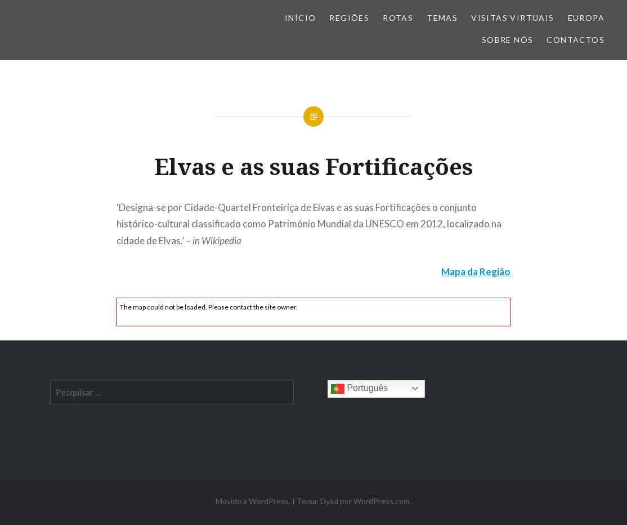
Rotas (398, 18)
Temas (442, 18)
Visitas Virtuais (512, 18)
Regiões (349, 18)
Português (359, 389)
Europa (586, 18)
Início (300, 18)
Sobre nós (508, 39)
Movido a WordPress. (253, 501)
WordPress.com (381, 501)
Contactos (575, 39)
